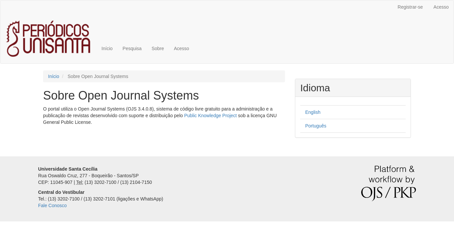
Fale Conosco (52, 205)
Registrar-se (410, 7)
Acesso (441, 7)
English (312, 112)
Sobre (157, 48)
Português (315, 125)
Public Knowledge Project (210, 115)
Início (106, 48)
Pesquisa (132, 48)
